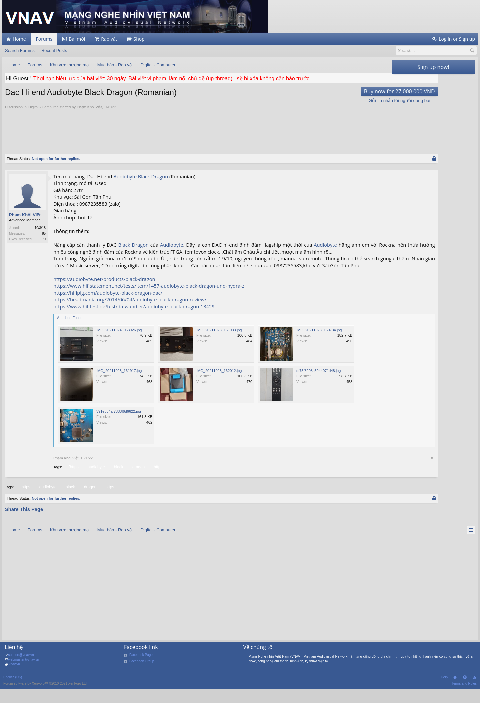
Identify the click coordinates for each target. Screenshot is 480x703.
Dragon (159, 176)
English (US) (12, 691)
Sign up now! (433, 67)
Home (455, 691)
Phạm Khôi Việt (89, 107)
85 (44, 233)
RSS (474, 691)
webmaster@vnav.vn (23, 673)
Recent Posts (54, 50)
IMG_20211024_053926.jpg (119, 344)
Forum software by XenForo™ (45, 697)
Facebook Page (141, 668)
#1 (383, 472)
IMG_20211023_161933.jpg (219, 344)
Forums (44, 39)
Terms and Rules (464, 697)
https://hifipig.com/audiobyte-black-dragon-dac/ (107, 306)
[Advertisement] (196, 128)
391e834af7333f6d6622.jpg (118, 425)
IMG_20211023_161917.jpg (119, 384)
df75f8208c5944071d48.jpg (318, 384)
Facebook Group (141, 675)
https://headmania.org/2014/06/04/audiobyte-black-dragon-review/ (129, 313)
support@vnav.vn (21, 668)
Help (444, 691)
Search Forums (20, 50)
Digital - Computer (43, 107)
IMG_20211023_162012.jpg (219, 384)
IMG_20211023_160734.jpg (319, 344)
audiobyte (96, 481)
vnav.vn (14, 678)
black (118, 481)
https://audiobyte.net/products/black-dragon (104, 292)
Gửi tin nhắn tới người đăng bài (349, 100)
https (157, 481)
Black (144, 176)
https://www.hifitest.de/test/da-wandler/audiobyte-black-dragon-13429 (134, 320)
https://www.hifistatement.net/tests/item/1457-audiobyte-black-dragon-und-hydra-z (148, 299)
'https (73, 481)
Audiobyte (125, 176)
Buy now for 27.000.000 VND (349, 91)
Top (464, 691)
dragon (138, 481)
